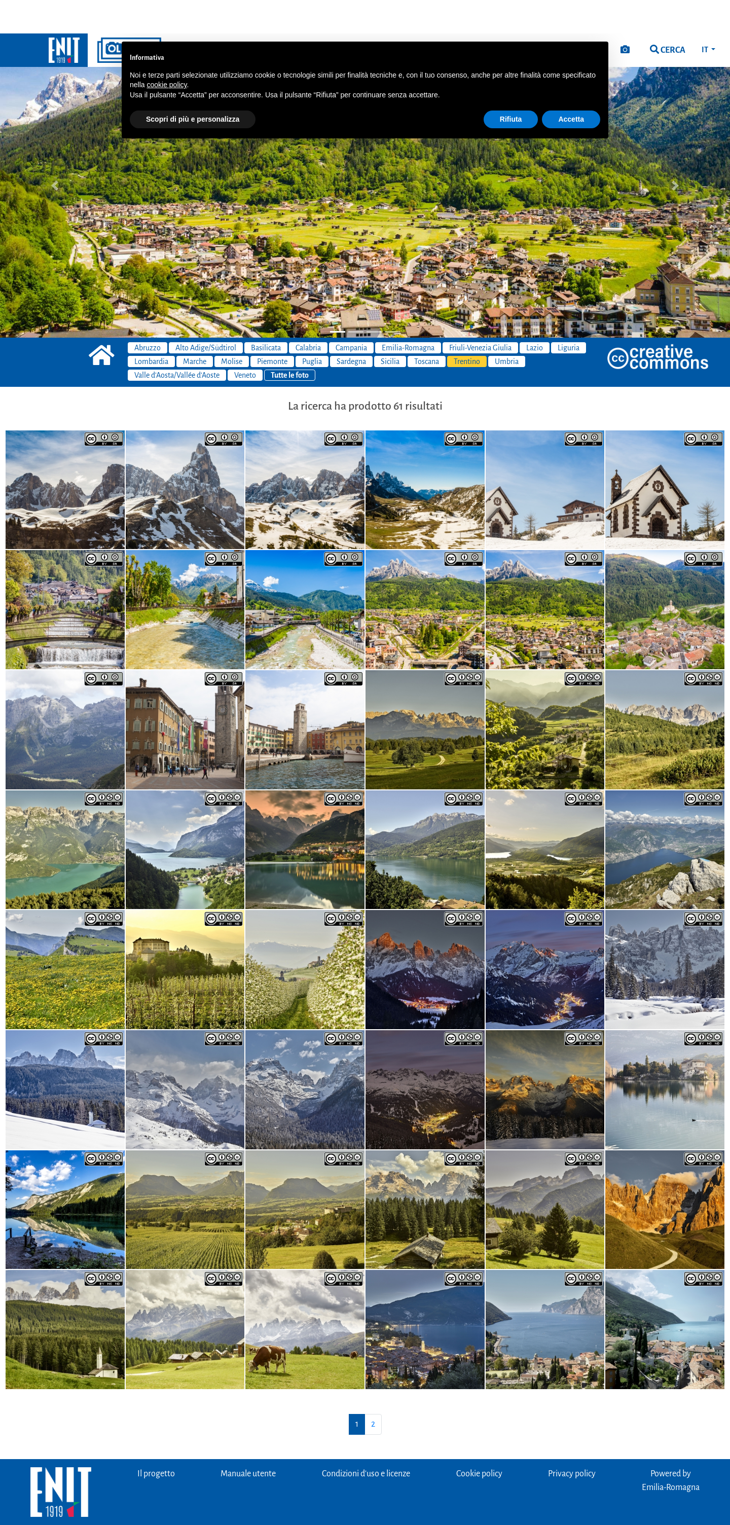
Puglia (312, 328)
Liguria (568, 314)
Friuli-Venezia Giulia (480, 314)
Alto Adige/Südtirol (205, 314)
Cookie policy (479, 1440)
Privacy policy (572, 1440)
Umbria (507, 328)
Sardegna (351, 328)
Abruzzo (147, 314)
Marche (194, 328)
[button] (55, 152)
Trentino (467, 328)
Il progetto (156, 1440)
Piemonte (272, 328)
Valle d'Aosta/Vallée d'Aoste (177, 342)
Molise (231, 328)
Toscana (426, 328)
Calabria (308, 314)
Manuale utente (248, 1440)
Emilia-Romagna (408, 314)
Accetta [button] (571, 86)
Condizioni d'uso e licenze (366, 1440)
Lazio (534, 314)
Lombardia (151, 328)
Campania (351, 314)
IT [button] (705, 16)
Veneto (245, 342)
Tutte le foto (290, 342)
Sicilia (390, 328)
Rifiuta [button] (511, 86)
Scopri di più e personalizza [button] (192, 86)
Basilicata (266, 314)
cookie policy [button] (167, 51)
